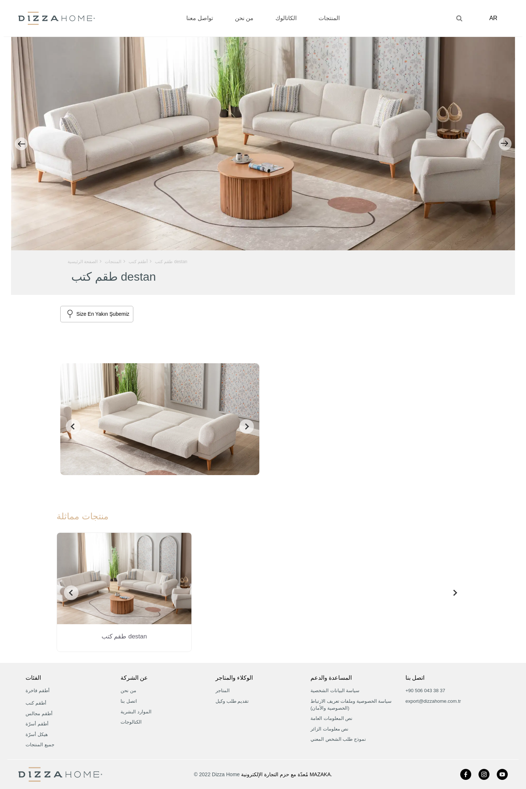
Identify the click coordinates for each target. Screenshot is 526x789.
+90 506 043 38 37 (425, 690)
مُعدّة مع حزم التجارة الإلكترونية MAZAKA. (286, 774)
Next (505, 143)
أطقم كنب (36, 703)
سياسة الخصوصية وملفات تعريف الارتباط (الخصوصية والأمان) (351, 704)
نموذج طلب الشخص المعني (338, 739)
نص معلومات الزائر (329, 729)
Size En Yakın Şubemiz (102, 314)
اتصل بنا (129, 701)
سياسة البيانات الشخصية (334, 690)
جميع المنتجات (40, 744)
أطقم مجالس (39, 713)
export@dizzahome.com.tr (433, 701)
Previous (21, 143)
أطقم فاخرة (38, 690)
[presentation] (71, 426)
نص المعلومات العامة (331, 718)
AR (495, 18)
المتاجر (223, 690)
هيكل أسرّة (37, 734)
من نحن (128, 690)
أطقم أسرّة (37, 724)
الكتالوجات (131, 722)
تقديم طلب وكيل (232, 701)
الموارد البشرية (136, 711)
